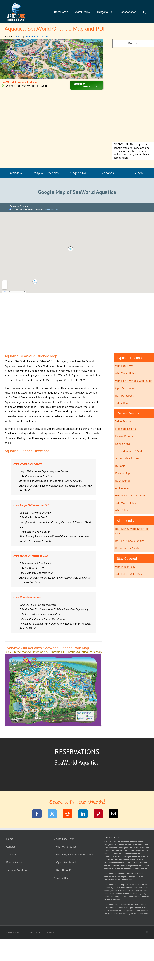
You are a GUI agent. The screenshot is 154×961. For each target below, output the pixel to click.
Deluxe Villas (122, 443)
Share (45, 36)
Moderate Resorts (125, 428)
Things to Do (77, 173)
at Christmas (122, 480)
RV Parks (120, 466)
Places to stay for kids (128, 548)
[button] (144, 11)
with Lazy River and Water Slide (133, 380)
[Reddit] (69, 814)
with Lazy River (124, 366)
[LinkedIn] (84, 814)
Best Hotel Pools (125, 395)
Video (139, 173)
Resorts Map (122, 473)
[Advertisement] (135, 95)
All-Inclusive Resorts (127, 458)
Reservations (31, 36)
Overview (15, 173)
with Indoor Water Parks (129, 574)
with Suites (121, 510)
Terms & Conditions (17, 870)
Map (18, 36)
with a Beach (122, 403)
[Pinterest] (100, 814)
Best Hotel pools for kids (129, 541)
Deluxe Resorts (124, 436)
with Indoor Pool (125, 566)
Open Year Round (125, 388)
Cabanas (108, 173)
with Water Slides (125, 373)
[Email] (115, 814)
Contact (10, 846)
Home (9, 838)
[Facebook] (38, 814)
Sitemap (11, 854)
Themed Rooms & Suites (130, 451)
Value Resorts (123, 421)
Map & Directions (46, 173)
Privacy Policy (14, 862)
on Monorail (122, 488)
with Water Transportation (130, 495)
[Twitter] (54, 814)
